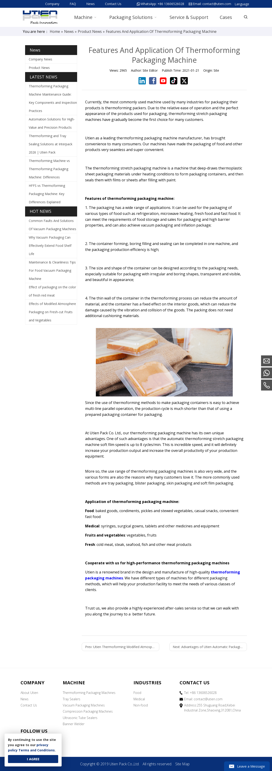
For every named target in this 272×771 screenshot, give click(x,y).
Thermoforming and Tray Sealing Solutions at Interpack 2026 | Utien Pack (50, 144)
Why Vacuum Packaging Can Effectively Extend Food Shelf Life (50, 245)
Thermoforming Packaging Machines (89, 692)
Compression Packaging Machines (88, 711)
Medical (139, 699)
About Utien (29, 692)
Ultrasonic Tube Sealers (80, 718)
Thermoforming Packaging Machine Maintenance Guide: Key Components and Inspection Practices (53, 98)
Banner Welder (73, 724)
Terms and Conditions (36, 750)
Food (137, 692)
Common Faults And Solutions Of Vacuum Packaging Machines (52, 225)
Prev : (122, 647)
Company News (40, 59)
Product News (39, 67)
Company (52, 4)
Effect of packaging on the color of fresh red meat (52, 291)
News (90, 4)
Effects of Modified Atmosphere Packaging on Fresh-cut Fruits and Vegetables (52, 312)
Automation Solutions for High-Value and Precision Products (52, 123)
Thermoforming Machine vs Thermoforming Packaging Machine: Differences (49, 169)
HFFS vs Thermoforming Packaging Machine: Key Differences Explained (47, 193)
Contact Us (113, 4)
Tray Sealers (71, 699)
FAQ (73, 4)
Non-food (140, 705)
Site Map (182, 763)
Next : (210, 647)
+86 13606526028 (170, 4)
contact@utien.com (216, 4)
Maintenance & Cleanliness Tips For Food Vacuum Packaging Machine (52, 270)
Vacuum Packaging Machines (84, 705)
